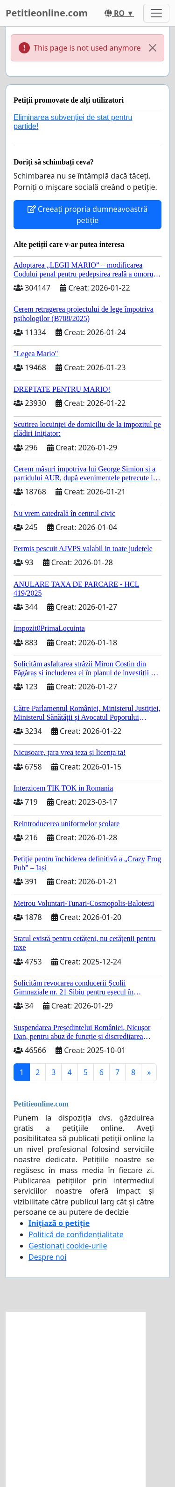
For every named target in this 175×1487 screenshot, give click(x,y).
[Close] (152, 48)
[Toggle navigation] (156, 13)
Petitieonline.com (47, 13)
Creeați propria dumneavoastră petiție (87, 214)
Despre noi (47, 1257)
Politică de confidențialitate (76, 1234)
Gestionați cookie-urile (67, 1245)
